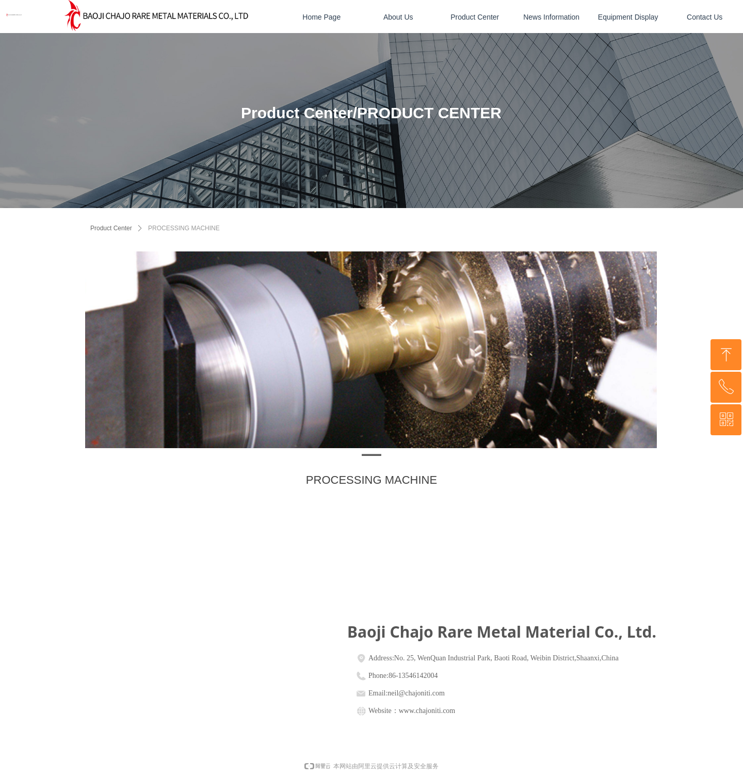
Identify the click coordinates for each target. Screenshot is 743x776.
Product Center (111, 228)
